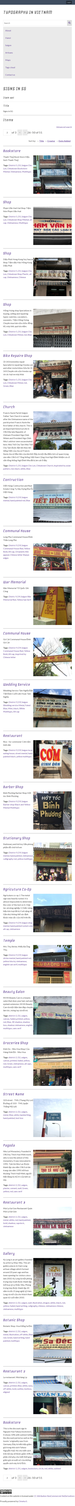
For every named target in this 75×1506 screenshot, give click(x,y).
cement (13, 1188)
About (8, 30)
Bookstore (12, 151)
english (29, 1025)
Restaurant (12, 735)
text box (19, 1118)
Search (69, 23)
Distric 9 (13, 596)
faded (12, 1019)
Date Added (65, 141)
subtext (57, 1468)
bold (5, 1223)
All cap (11, 551)
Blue (30, 334)
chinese (41, 1306)
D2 (19, 1015)
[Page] (7, 132)
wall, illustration (35, 1302)
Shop (7, 202)
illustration (14, 1334)
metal (5, 1115)
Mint (10, 708)
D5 (19, 165)
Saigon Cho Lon (29, 465)
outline (20, 1389)
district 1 (13, 1468)
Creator (51, 141)
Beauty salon (14, 991)
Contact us (10, 74)
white (22, 468)
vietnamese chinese (54, 1306)
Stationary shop (16, 838)
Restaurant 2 (14, 1371)
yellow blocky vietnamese (15, 961)
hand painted (16, 855)
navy (30, 1385)
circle (40, 1468)
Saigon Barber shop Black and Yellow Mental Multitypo (16, 804)
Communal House (17, 531)
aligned (6, 1392)
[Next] (25, 132)
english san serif (10, 964)
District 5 (13, 165)
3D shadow (17, 1022)
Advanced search (64, 127)
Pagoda (9, 1145)
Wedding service (16, 684)
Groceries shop (15, 1043)
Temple (9, 940)
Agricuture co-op (17, 889)
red (25, 334)
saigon (24, 1015)
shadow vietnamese (16, 1025)
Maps (8, 60)
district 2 (13, 1015)
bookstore (33, 1468)
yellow (27, 1019)
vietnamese (15, 929)
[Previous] (19, 132)
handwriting (25, 1115)
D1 (19, 1468)
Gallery (9, 1253)
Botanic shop (14, 1320)
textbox (27, 1389)
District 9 (13, 497)
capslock (20, 1223)
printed (19, 1019)
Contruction (13, 479)
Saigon (8, 45)
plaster (6, 1188)
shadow (11, 1223)
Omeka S (23, 1501)
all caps (27, 1063)
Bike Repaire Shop (17, 355)
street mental (21, 753)
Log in (69, 2)
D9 (19, 497)
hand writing (21, 1306)
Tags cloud (10, 67)
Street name (13, 1094)
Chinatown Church (44, 465)
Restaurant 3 (14, 1202)
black (17, 468)
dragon (46, 1302)
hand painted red (17, 500)
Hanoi (8, 38)
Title (41, 141)
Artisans (9, 52)
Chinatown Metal (15, 334)
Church (9, 407)
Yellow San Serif (24, 599)
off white (24, 1334)
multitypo (22, 964)
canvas (6, 1019)
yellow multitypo (24, 756)
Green (6, 386)
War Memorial (14, 582)
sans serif (17, 1028)
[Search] (35, 23)
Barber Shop (13, 787)
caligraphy (32, 1306)
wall (19, 1188)
